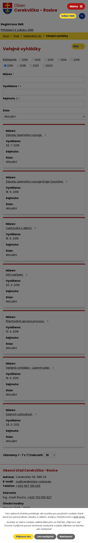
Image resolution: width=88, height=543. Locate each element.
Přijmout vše (23, 536)
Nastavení (66, 536)
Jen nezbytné (45, 536)
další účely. (79, 517)
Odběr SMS (68, 16)
